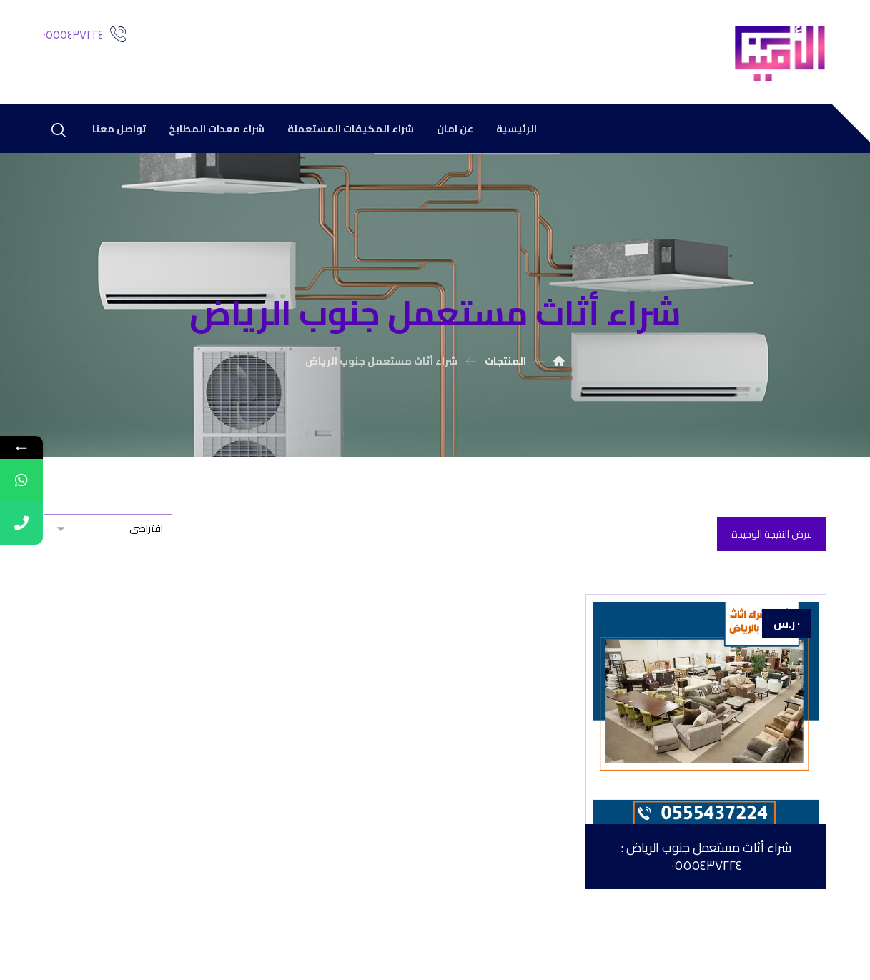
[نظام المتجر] (108, 528)
